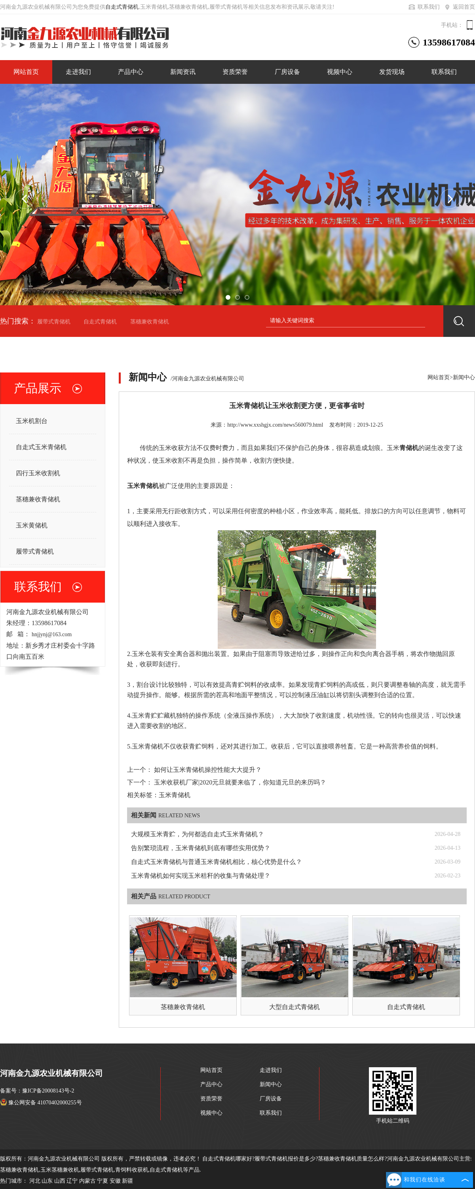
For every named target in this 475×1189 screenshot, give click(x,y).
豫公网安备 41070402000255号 (41, 1103)
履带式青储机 (53, 322)
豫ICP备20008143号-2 (48, 1091)
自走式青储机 (122, 7)
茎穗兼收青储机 (149, 322)
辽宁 (72, 1181)
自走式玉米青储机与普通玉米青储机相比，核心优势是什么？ (216, 861)
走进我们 (78, 71)
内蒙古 (87, 1181)
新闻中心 (464, 377)
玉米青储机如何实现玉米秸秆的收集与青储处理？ (200, 875)
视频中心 (339, 71)
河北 (34, 1181)
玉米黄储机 (32, 525)
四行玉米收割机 (38, 473)
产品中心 (130, 71)
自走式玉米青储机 (41, 447)
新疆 (127, 1181)
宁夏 (102, 1181)
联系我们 (424, 7)
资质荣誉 (235, 71)
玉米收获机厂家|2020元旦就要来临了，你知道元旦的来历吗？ (240, 782)
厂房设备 (287, 71)
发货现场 (392, 71)
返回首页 (459, 7)
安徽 (115, 1181)
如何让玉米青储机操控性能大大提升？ (208, 769)
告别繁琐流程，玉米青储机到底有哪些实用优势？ (200, 848)
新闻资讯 (183, 71)
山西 (59, 1181)
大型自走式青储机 (294, 1007)
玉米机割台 (32, 421)
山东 (47, 1181)
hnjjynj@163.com (52, 634)
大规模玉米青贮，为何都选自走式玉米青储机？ (197, 834)
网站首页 (26, 71)
